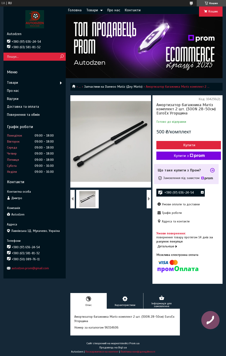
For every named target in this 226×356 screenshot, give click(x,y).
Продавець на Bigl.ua (113, 347)
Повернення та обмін (23, 115)
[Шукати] (62, 57)
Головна (75, 10)
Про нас (113, 10)
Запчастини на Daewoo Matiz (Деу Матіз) (113, 87)
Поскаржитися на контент (102, 351)
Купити (189, 145)
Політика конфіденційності (138, 351)
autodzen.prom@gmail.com (30, 268)
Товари (92, 10)
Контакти (133, 10)
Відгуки (12, 99)
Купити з (189, 155)
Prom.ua (134, 343)
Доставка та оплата (23, 107)
